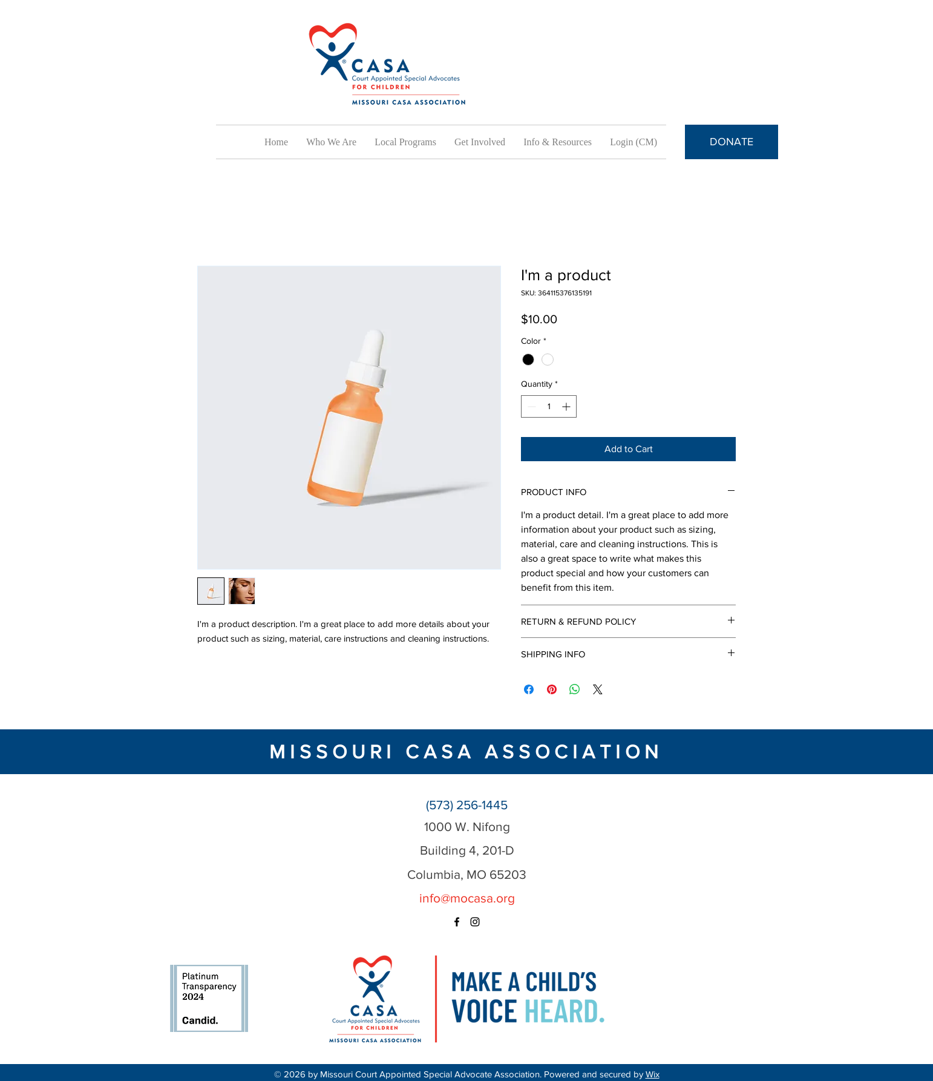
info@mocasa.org (467, 898)
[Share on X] (598, 689)
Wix (653, 1074)
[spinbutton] (549, 406)
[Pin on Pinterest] (552, 689)
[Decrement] (530, 406)
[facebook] (457, 922)
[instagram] (475, 922)
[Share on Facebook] (529, 689)
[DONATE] (731, 142)
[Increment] (567, 406)
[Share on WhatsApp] (575, 689)
